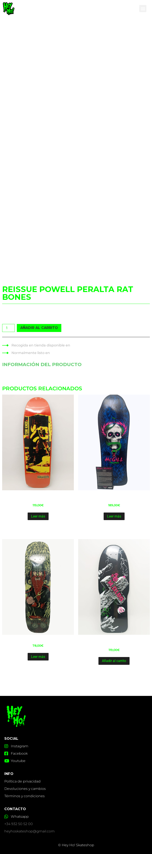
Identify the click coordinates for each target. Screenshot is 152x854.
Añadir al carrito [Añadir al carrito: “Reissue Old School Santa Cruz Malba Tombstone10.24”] (114, 661)
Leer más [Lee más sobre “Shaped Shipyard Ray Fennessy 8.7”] (38, 657)
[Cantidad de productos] (8, 328)
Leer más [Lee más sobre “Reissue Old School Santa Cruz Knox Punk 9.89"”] (38, 516)
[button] (142, 8)
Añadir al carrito (39, 328)
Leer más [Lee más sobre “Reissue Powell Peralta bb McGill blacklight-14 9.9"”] (114, 516)
